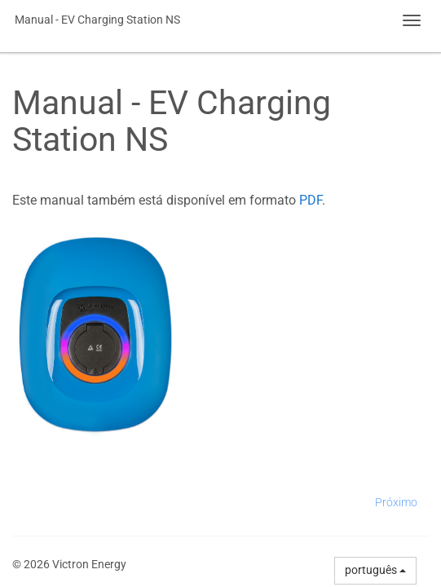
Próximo (396, 502)
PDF (310, 200)
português (375, 569)
